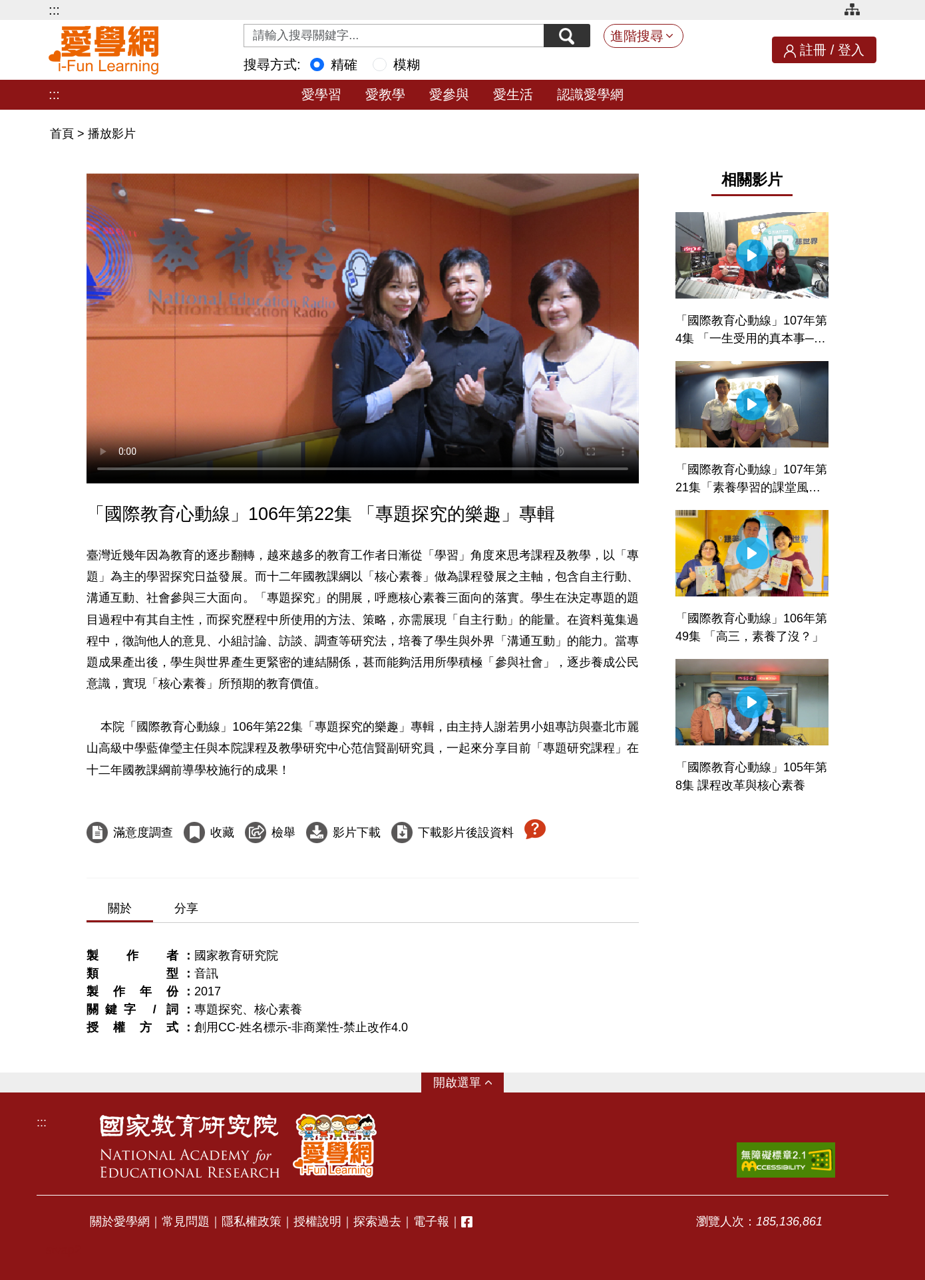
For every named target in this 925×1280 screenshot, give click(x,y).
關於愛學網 (120, 1221)
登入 (851, 50)
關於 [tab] (120, 908)
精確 (344, 64)
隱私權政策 (251, 1221)
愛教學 (385, 94)
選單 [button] (469, 1082)
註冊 (813, 50)
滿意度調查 (143, 832)
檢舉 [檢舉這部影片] (283, 832)
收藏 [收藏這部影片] (222, 832)
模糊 (406, 64)
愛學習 (321, 94)
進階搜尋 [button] (636, 36)
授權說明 (317, 1221)
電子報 (431, 1221)
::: (54, 10)
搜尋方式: (272, 64)
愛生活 (513, 94)
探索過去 (377, 1221)
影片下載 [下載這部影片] (357, 832)
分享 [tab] (186, 908)
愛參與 (449, 94)
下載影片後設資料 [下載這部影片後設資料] (466, 832)
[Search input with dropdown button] (394, 35)
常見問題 (186, 1221)
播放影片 (112, 133)
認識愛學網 (590, 94)
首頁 (63, 133)
